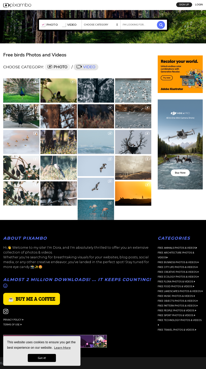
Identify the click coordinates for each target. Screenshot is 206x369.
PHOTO (49, 25)
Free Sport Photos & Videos (176, 315)
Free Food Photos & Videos (176, 286)
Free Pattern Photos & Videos (178, 305)
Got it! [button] (42, 358)
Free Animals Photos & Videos (177, 247)
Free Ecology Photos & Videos (178, 276)
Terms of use (12, 324)
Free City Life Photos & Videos (178, 267)
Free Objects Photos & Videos (178, 301)
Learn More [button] (62, 347)
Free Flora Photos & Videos (176, 281)
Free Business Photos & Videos (178, 262)
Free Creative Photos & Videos (178, 272)
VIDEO (69, 25)
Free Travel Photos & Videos (177, 329)
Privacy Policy (13, 319)
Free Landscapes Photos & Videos (180, 291)
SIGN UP (184, 4)
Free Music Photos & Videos (176, 296)
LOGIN (199, 4)
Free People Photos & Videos (177, 310)
